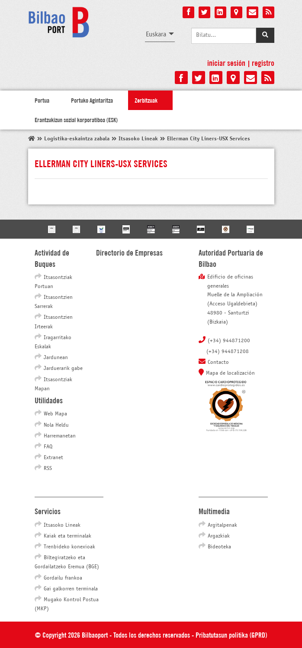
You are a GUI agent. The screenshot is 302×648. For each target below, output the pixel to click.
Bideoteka (219, 547)
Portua (42, 100)
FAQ (48, 447)
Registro (263, 62)
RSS (48, 468)
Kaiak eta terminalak (67, 536)
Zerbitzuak (146, 100)
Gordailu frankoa (63, 578)
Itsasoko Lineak (62, 525)
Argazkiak (219, 536)
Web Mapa (55, 414)
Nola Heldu (56, 425)
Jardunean (56, 357)
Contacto (218, 362)
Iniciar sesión (226, 62)
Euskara (156, 34)
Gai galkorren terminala (71, 589)
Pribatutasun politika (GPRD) (231, 634)
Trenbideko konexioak (69, 547)
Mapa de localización (230, 373)
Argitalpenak (222, 525)
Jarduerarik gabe (63, 368)
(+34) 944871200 (229, 340)
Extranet (53, 457)
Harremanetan (60, 436)
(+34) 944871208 (227, 351)
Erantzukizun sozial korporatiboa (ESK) (76, 119)
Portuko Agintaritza (92, 100)
